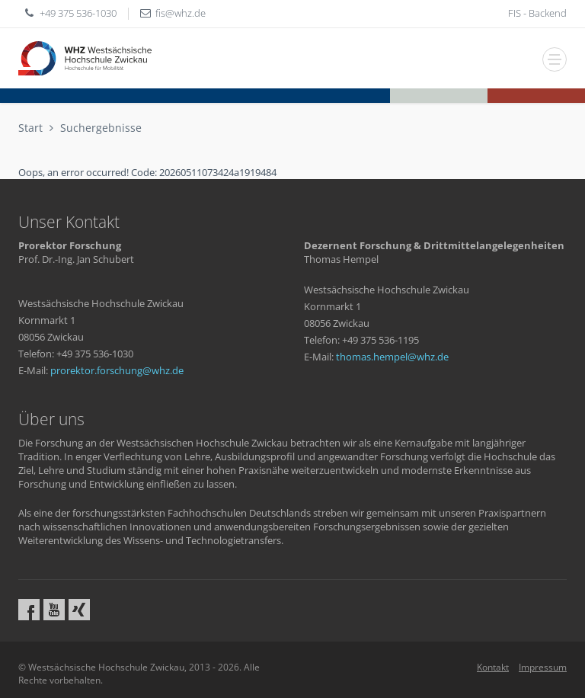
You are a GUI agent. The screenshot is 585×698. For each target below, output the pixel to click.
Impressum (543, 667)
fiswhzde (180, 13)
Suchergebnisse (101, 127)
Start (30, 127)
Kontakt (493, 667)
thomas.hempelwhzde (392, 356)
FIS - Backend (537, 13)
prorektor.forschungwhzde (117, 370)
